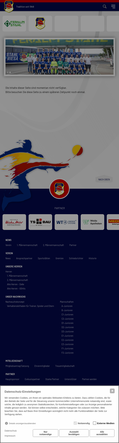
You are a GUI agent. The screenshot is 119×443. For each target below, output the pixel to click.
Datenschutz (11, 430)
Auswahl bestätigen (73, 433)
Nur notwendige (45, 433)
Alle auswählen (102, 433)
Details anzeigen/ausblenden (22, 423)
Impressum (10, 436)
